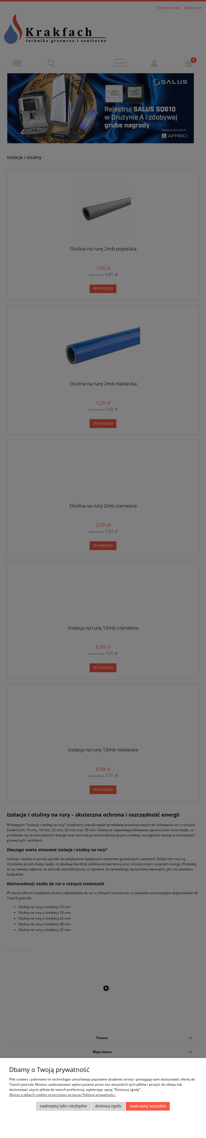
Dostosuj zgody (108, 1106)
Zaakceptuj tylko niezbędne (63, 1106)
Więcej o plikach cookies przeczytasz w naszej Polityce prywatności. (62, 1094)
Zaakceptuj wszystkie (148, 1106)
